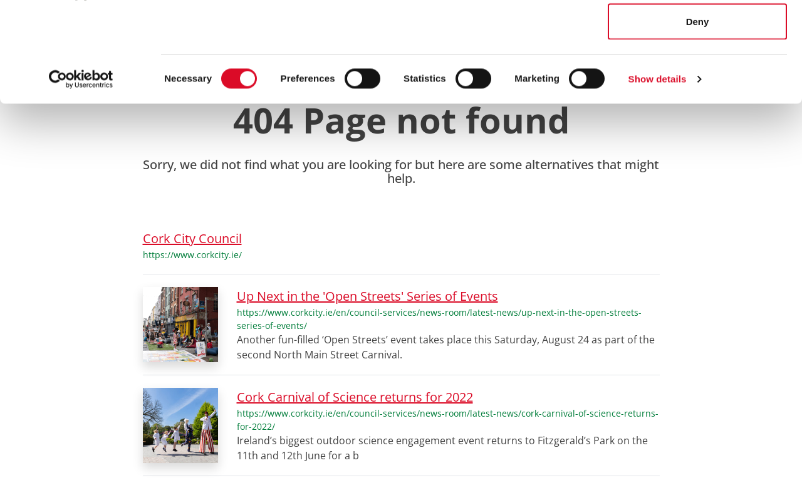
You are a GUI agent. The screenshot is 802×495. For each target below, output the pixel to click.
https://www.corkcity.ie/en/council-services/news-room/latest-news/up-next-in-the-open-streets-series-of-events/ (439, 318)
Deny (697, 115)
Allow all (698, 33)
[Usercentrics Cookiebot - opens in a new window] (81, 173)
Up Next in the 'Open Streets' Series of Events (367, 296)
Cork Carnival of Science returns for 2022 (355, 396)
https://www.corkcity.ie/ (192, 255)
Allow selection (697, 74)
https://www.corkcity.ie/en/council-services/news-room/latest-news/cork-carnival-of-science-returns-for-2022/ (448, 419)
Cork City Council (192, 238)
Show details (657, 172)
